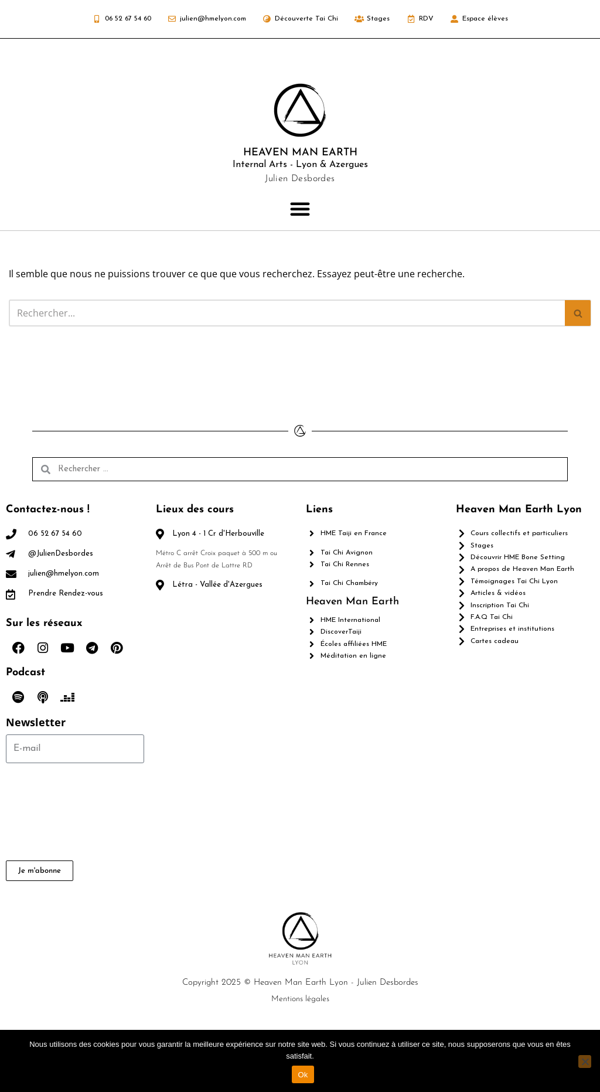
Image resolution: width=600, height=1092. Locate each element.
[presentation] (54, 812)
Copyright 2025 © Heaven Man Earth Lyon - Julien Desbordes (300, 982)
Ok (303, 1074)
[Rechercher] (287, 313)
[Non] (584, 1061)
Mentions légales (300, 999)
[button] (300, 208)
